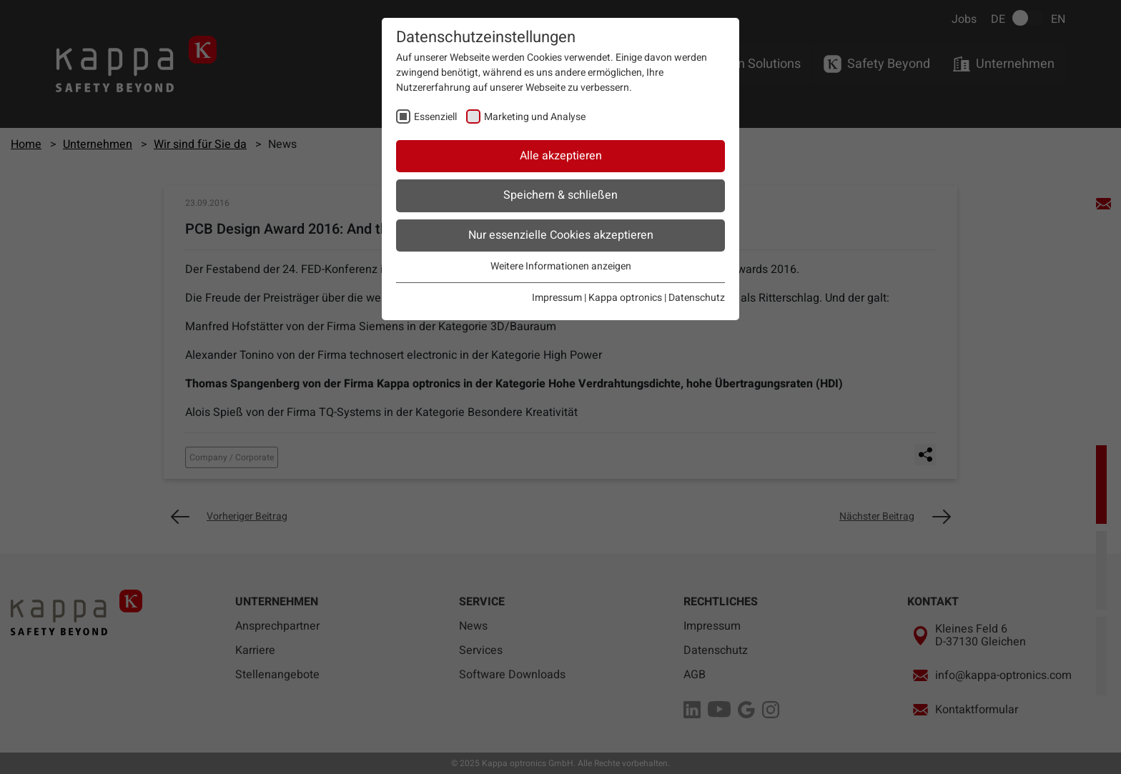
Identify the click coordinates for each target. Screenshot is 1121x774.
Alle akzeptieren (561, 155)
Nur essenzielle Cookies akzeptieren (560, 235)
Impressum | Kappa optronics (597, 297)
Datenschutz (696, 297)
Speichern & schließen (560, 195)
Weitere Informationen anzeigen (560, 266)
